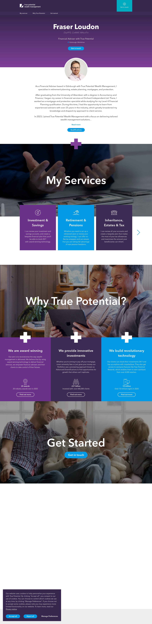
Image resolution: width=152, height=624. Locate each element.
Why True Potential (39, 13)
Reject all (30, 616)
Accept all (13, 616)
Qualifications (76, 130)
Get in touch (76, 48)
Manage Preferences (49, 616)
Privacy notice (11, 609)
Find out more (25, 394)
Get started (54, 13)
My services (23, 13)
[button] (138, 232)
